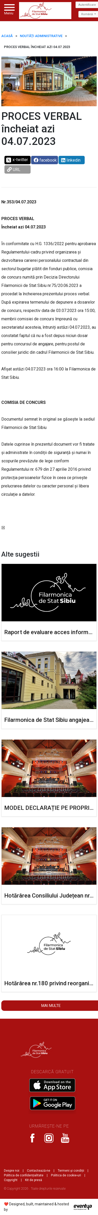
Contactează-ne (38, 1170)
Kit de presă (33, 1180)
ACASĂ (7, 36)
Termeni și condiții (71, 1170)
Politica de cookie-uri (66, 1175)
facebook (45, 160)
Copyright (11, 1180)
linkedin (70, 160)
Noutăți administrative (41, 36)
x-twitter (17, 160)
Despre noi (11, 1170)
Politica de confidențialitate (23, 1175)
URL (13, 169)
